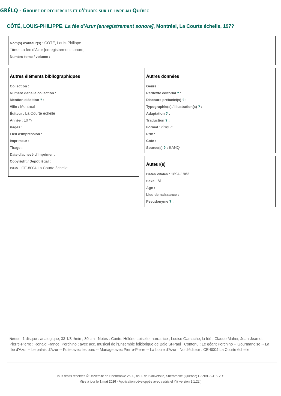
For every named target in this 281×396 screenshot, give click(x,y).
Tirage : (16, 148)
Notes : (16, 339)
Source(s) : (157, 148)
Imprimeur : (19, 141)
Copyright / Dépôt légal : (30, 161)
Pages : (16, 127)
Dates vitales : (158, 174)
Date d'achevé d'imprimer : (32, 154)
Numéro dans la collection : (33, 93)
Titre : (15, 50)
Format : (154, 127)
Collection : (19, 86)
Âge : (150, 188)
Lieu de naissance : (162, 195)
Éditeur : (17, 113)
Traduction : (158, 120)
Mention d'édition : (27, 100)
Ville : (15, 107)
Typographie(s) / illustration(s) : (174, 107)
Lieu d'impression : (26, 134)
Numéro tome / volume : (30, 57)
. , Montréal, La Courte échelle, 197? (120, 26)
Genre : (152, 86)
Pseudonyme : (160, 201)
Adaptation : (158, 113)
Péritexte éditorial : (163, 93)
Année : (17, 120)
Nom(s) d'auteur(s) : (27, 43)
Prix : (150, 134)
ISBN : (16, 168)
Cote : (151, 141)
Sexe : (152, 181)
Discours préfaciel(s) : (166, 100)
